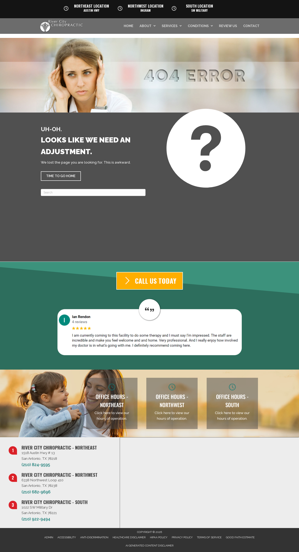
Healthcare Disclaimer (129, 537)
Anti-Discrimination (94, 537)
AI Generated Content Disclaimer (150, 545)
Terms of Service (209, 537)
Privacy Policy (182, 537)
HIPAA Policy (158, 537)
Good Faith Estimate (240, 537)
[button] (61, 176)
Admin (48, 537)
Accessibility (66, 537)
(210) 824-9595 (36, 464)
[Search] (93, 192)
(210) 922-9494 (36, 519)
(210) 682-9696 (36, 491)
